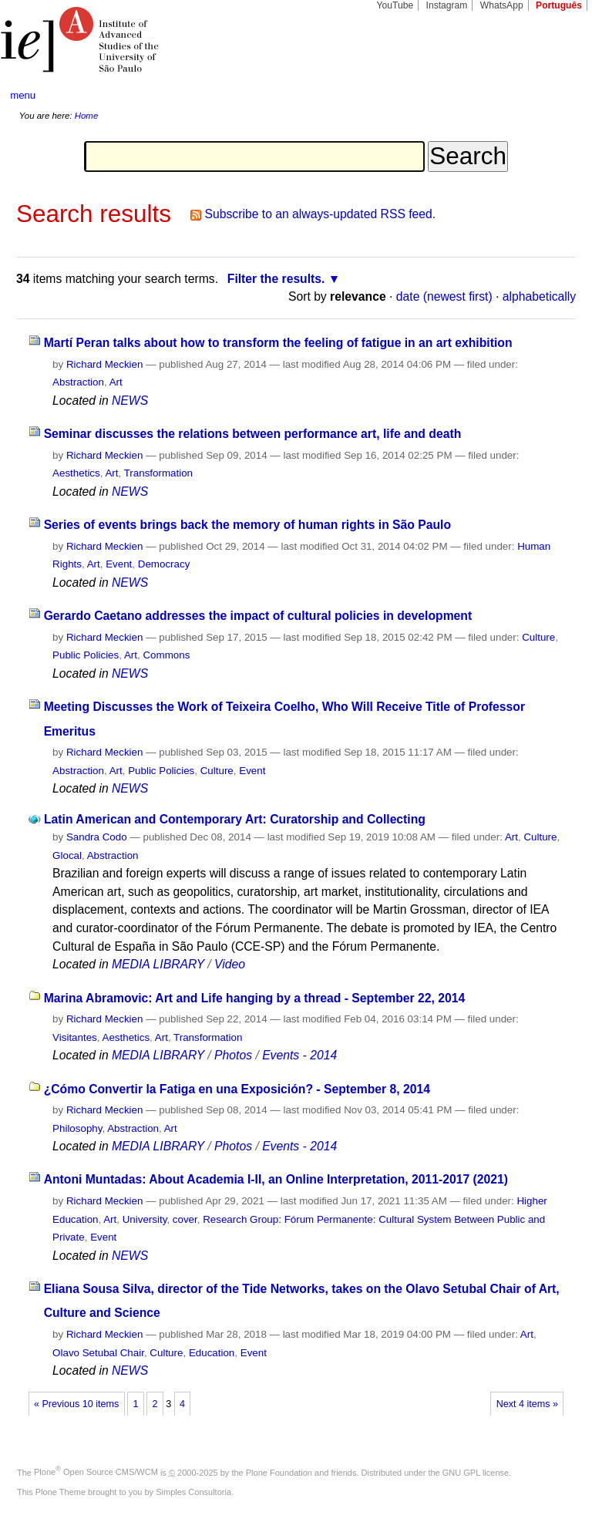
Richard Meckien (104, 364)
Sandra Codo (96, 837)
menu (22, 95)
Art (116, 382)
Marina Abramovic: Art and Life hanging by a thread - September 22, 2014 (255, 998)
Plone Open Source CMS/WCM (96, 1472)
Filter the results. (276, 278)
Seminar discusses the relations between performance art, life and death (253, 433)
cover (185, 1219)
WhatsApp (501, 5)
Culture (538, 637)
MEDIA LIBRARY (158, 964)
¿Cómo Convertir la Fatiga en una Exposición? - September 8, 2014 (237, 1089)
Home (87, 115)
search (550, 95)
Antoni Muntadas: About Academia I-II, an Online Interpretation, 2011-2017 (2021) (276, 1179)
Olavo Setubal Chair (98, 1353)
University (145, 1219)
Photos (233, 1055)
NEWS (130, 400)
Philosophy (77, 1128)
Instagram (447, 5)
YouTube (395, 5)
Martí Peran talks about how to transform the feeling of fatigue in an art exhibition (278, 342)
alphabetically (539, 296)
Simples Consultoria (193, 1492)
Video (229, 964)
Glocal (67, 855)
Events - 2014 (299, 1055)
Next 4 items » (527, 1404)
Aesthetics (76, 473)
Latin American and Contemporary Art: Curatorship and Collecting (235, 819)
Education (211, 1353)
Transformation (158, 473)
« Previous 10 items (76, 1404)
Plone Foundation (279, 1472)
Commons (166, 655)
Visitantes (74, 1037)
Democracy (164, 564)
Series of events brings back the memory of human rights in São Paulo (247, 524)
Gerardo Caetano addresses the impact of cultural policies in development (258, 615)
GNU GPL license (475, 1472)
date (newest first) (444, 296)
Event (119, 564)
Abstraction (78, 382)
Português (559, 5)
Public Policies (85, 655)
